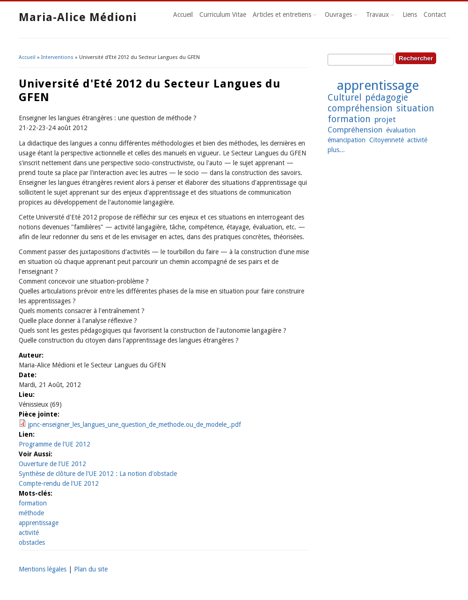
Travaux (379, 16)
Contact (435, 14)
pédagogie (386, 97)
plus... (336, 150)
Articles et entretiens (283, 16)
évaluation (401, 130)
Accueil (183, 14)
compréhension (360, 108)
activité (29, 532)
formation (33, 503)
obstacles (32, 542)
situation (415, 108)
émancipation (347, 140)
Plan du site (91, 569)
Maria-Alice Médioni (78, 17)
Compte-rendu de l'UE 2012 (59, 483)
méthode (31, 513)
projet (385, 119)
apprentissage (38, 523)
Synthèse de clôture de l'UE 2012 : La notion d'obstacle (98, 473)
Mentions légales (42, 569)
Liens (409, 14)
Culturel (344, 97)
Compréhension (355, 129)
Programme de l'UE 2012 (54, 444)
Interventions (57, 57)
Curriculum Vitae (222, 14)
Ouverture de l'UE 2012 (52, 464)
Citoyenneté (386, 140)
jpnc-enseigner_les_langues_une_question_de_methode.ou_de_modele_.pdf (134, 424)
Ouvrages (340, 16)
